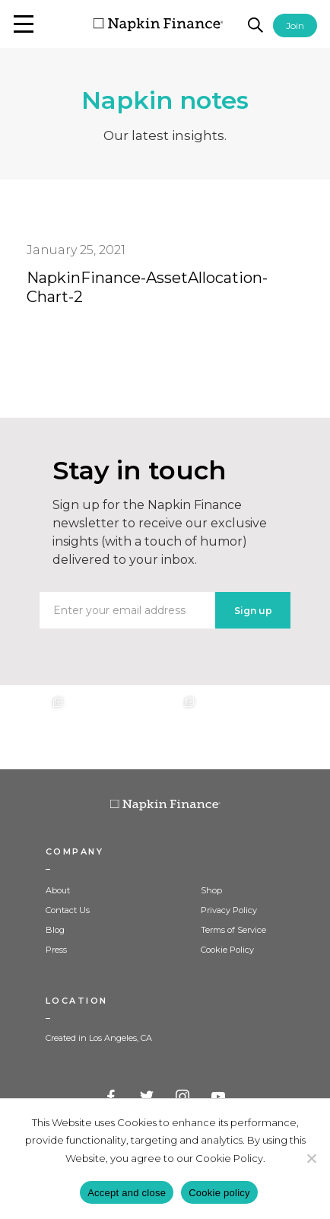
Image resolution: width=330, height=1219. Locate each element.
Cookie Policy (227, 949)
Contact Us (68, 910)
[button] (23, 24)
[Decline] (311, 1158)
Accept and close (126, 1192)
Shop (211, 890)
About (58, 890)
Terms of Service (233, 930)
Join (295, 25)
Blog (55, 930)
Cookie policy (219, 1192)
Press (56, 949)
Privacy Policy (229, 910)
